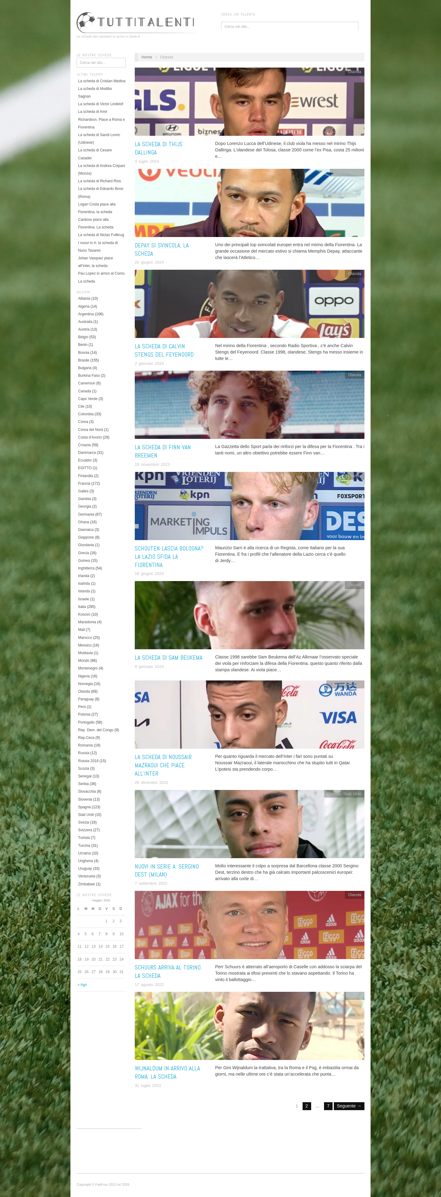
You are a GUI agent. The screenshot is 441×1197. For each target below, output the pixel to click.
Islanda (84, 591)
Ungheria (85, 861)
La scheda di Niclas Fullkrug (101, 235)
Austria (83, 329)
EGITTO (85, 468)
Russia (83, 753)
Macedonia (87, 622)
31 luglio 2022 (148, 1085)
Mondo (83, 660)
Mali (81, 630)
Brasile (83, 360)
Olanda (84, 691)
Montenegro (88, 668)
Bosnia (83, 352)
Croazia (84, 445)
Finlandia (85, 476)
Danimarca (87, 452)
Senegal (85, 776)
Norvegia (85, 684)
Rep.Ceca (86, 738)
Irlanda (83, 576)
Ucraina (84, 853)
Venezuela (86, 876)
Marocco (85, 638)
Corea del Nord (90, 430)
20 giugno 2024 (149, 262)
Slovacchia (87, 791)
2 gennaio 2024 (149, 363)
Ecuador (85, 460)
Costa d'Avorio (90, 437)
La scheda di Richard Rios (99, 181)
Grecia (83, 553)
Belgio (83, 337)
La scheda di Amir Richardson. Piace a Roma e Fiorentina (101, 119)
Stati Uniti (86, 815)
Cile (81, 406)
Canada (84, 391)
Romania (85, 745)
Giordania (86, 545)
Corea (83, 422)
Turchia (84, 845)
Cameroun (86, 383)
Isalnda (84, 583)
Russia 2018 (88, 761)
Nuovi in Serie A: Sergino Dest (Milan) (167, 871)
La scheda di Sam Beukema (168, 658)
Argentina (86, 314)
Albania (84, 298)
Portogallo (86, 722)
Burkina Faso (89, 375)
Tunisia (84, 838)
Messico (85, 645)
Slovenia (85, 799)
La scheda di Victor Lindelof (100, 104)
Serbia (83, 784)
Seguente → (349, 1105)
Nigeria (84, 676)
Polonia (84, 714)
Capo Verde (87, 399)
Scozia (83, 768)
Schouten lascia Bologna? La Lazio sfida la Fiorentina (169, 557)
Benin (83, 345)
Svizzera (85, 830)
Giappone (86, 537)
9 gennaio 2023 (149, 666)
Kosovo (84, 614)
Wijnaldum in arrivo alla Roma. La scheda (167, 1072)
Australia (85, 322)
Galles (83, 491)
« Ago (82, 985)
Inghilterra (86, 568)
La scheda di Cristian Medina (102, 81)
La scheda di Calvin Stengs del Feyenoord (164, 350)
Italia (82, 607)
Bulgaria (85, 368)
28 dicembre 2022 (151, 782)
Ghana (83, 522)
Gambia (84, 499)
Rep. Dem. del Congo (95, 730)
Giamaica (86, 530)
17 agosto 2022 (149, 984)
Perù (82, 707)
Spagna (84, 807)
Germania (86, 514)
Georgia (84, 506)
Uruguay (85, 868)
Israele (83, 599)
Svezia (83, 822)
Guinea (84, 560)
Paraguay (86, 699)
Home (146, 57)
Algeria (83, 306)
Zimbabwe (86, 884)
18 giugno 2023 (149, 573)
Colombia (86, 414)
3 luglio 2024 (147, 161)
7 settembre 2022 (151, 883)
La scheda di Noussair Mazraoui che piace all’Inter (163, 765)
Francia (84, 483)
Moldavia (85, 653)
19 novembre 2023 (152, 464)
